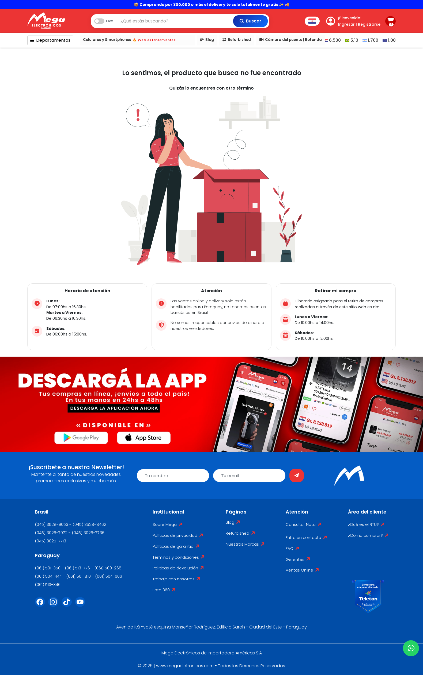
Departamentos (50, 40)
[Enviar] (296, 475)
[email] (249, 475)
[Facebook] (41, 605)
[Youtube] (81, 605)
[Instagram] (55, 605)
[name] (173, 475)
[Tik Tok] (68, 605)
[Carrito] (390, 21)
